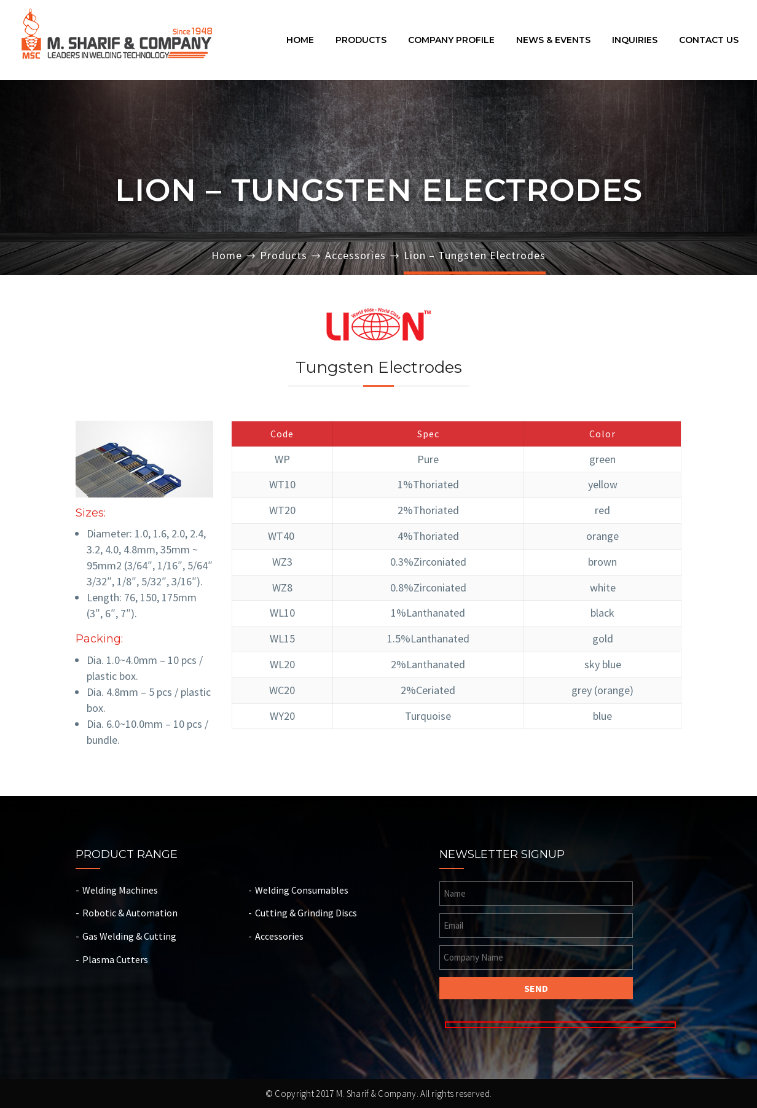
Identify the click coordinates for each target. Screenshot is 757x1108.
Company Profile (451, 40)
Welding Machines (120, 890)
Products (360, 40)
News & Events (553, 40)
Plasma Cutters (115, 959)
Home (300, 40)
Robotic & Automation (130, 913)
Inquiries (634, 40)
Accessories (355, 255)
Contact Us (709, 40)
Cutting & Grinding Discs (306, 913)
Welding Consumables (301, 890)
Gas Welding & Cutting (129, 936)
